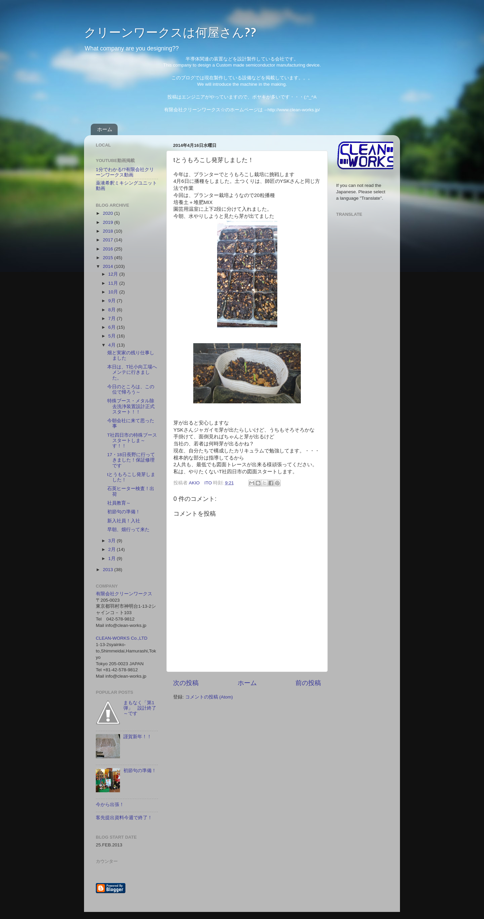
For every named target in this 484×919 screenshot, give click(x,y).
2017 (108, 239)
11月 (113, 283)
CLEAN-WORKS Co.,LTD (122, 638)
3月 (112, 540)
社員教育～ (119, 503)
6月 (112, 327)
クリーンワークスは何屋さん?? (170, 32)
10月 (113, 291)
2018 (108, 231)
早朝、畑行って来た (128, 529)
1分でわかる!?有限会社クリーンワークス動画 (125, 172)
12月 (113, 274)
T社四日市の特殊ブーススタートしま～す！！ (132, 440)
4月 (112, 345)
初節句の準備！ (123, 511)
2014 (108, 266)
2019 (108, 222)
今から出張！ (110, 804)
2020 (108, 213)
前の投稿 (308, 682)
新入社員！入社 (123, 520)
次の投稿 (186, 682)
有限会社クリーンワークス (124, 593)
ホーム (104, 129)
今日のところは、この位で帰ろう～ (130, 389)
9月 (112, 300)
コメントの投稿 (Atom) (209, 697)
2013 (108, 569)
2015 (108, 257)
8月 (112, 309)
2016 (108, 248)
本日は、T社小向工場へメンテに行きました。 (132, 372)
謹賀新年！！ (137, 736)
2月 (112, 549)
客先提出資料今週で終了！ (124, 817)
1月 (112, 558)
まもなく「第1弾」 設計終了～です (139, 708)
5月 (112, 335)
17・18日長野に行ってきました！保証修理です (131, 460)
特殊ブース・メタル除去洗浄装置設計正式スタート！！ (131, 406)
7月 (112, 318)
